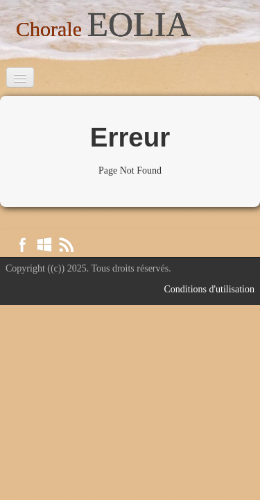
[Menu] (20, 77)
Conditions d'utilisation (209, 289)
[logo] (103, 26)
